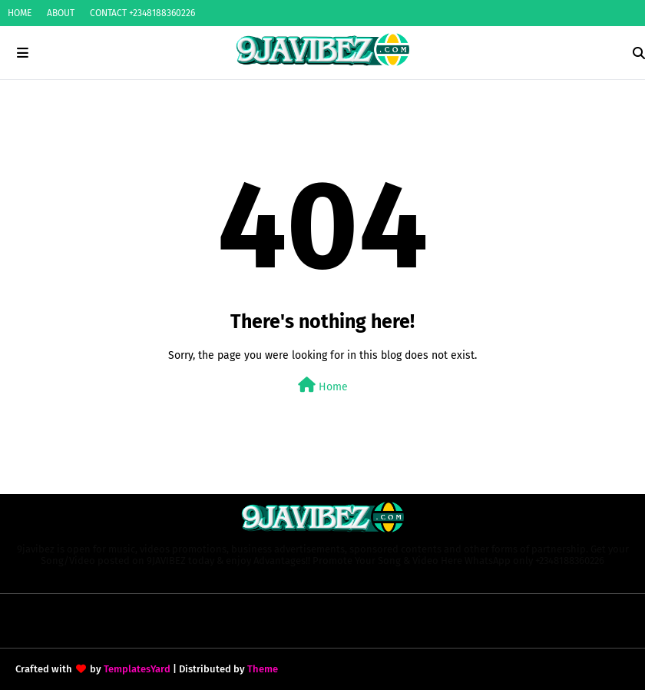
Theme (262, 669)
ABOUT (60, 13)
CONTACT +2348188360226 (142, 13)
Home (323, 385)
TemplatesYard (137, 669)
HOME (19, 13)
